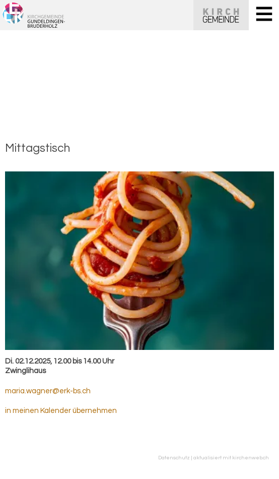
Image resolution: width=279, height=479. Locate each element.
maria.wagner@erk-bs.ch (48, 391)
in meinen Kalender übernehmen (61, 410)
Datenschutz (174, 457)
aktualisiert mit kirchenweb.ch (231, 457)
